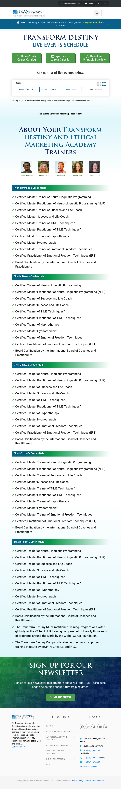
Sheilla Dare (43, 175)
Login (89, 3)
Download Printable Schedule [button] (94, 58)
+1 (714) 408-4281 (92, 750)
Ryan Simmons (26, 175)
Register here (91, 22)
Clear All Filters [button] (95, 89)
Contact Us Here (88, 766)
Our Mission (18, 747)
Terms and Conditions (94, 781)
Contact (102, 3)
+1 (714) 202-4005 (92, 762)
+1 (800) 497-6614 (92, 758)
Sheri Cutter (77, 175)
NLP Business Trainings (57, 745)
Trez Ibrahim (94, 175)
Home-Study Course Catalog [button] (27, 58)
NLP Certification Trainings (59, 731)
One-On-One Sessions (55, 759)
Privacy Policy (77, 781)
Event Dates (71, 89)
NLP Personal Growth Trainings (56, 738)
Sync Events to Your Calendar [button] (61, 58)
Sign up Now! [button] (60, 697)
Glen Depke (60, 175)
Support (50, 726)
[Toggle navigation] (105, 13)
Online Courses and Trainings (55, 752)
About (48, 765)
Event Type (24, 89)
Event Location (49, 89)
